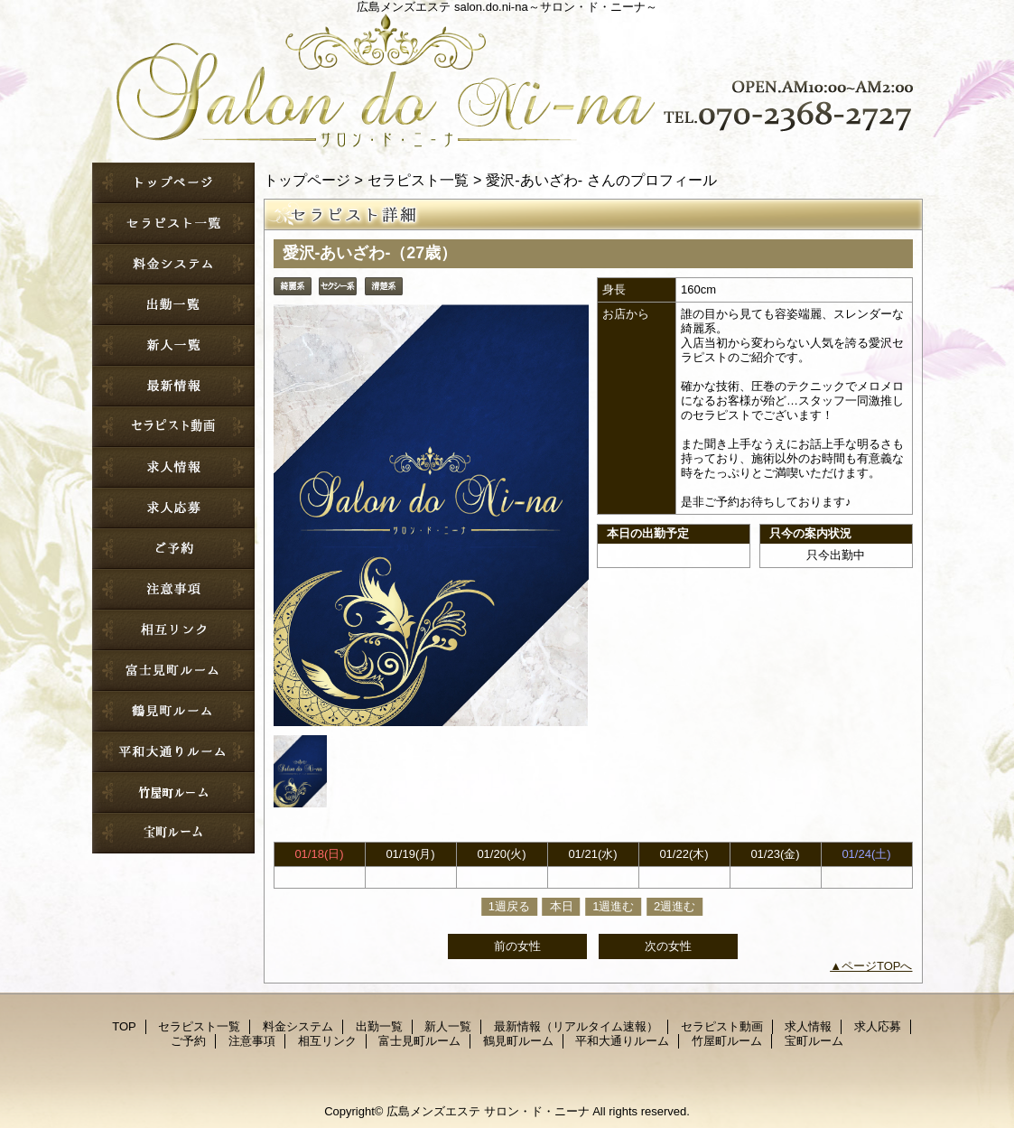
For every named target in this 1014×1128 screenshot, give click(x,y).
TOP (173, 183)
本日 (561, 906)
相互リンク (173, 630)
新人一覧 (173, 345)
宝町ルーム (173, 833)
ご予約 (173, 548)
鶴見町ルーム (173, 711)
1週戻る (509, 906)
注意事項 (173, 589)
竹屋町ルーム (173, 792)
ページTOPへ (877, 966)
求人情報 (173, 467)
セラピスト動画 (173, 426)
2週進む (674, 906)
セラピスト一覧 (173, 223)
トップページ (307, 180)
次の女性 (668, 946)
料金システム (173, 264)
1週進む (613, 906)
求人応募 (173, 508)
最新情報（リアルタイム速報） (173, 386)
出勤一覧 (173, 304)
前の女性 (517, 946)
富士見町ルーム (173, 670)
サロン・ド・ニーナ (507, 77)
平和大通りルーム (173, 752)
